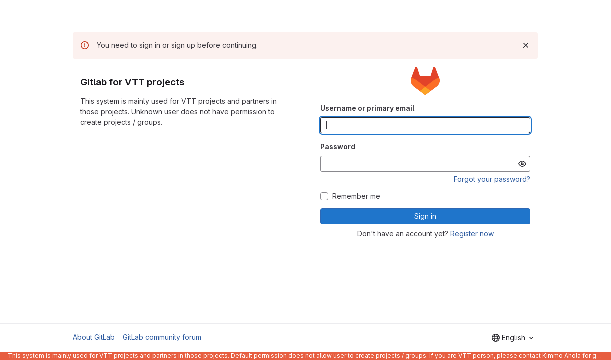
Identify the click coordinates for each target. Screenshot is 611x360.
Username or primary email (367, 108)
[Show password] (522, 164)
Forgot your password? (492, 179)
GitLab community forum (162, 337)
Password (338, 146)
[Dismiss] (526, 46)
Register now (472, 234)
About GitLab (94, 337)
